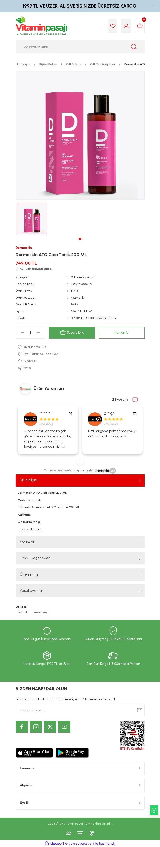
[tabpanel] (32, 219)
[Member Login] (126, 26)
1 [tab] (80, 239)
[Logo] (42, 26)
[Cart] (140, 26)
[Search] (80, 46)
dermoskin (23, 612)
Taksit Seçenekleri (35, 558)
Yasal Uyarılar (31, 590)
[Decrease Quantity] (22, 332)
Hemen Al (122, 332)
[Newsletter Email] (80, 710)
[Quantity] (30, 332)
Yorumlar (27, 542)
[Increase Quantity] (38, 332)
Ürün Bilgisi (28, 480)
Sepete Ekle (72, 333)
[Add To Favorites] (80, 347)
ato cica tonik (40, 612)
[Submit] (140, 710)
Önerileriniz (29, 574)
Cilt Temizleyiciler (83, 277)
